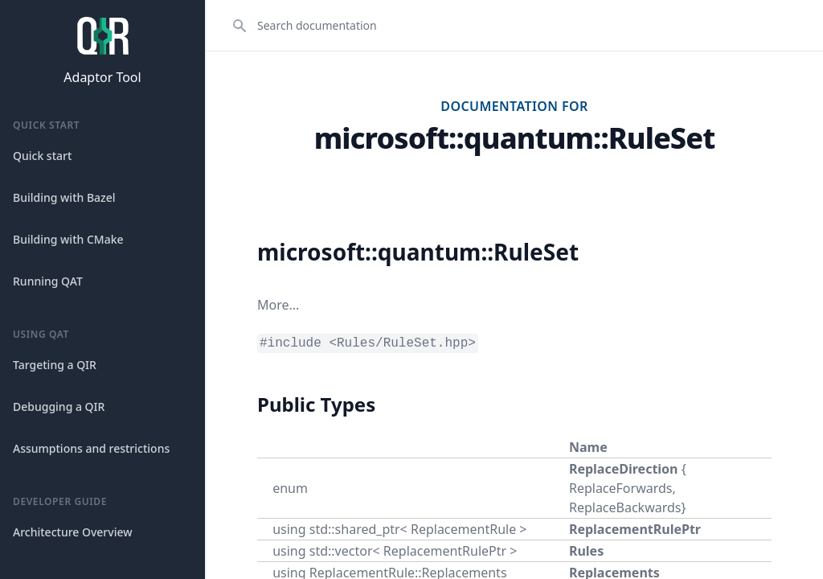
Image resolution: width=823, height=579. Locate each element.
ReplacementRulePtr (635, 529)
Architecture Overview (73, 532)
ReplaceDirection (623, 469)
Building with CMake (68, 239)
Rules (586, 551)
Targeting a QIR (54, 364)
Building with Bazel (64, 197)
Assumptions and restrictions (91, 448)
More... (278, 305)
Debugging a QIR (58, 406)
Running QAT (48, 281)
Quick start (42, 155)
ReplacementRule (463, 529)
